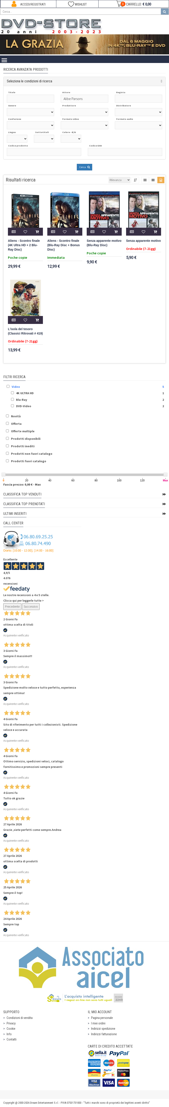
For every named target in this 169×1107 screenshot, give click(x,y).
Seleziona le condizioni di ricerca (29, 81)
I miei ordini (98, 1023)
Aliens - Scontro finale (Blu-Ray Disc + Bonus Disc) (63, 245)
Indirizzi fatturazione (104, 1034)
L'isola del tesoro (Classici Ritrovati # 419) (25, 331)
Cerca (84, 167)
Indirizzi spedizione (103, 1028)
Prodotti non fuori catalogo (31, 454)
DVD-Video (23, 406)
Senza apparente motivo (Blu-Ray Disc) (104, 243)
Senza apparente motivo (143, 240)
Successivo (31, 606)
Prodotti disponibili (25, 439)
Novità (16, 416)
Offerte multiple (23, 431)
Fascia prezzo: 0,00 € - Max (22, 484)
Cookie (11, 1028)
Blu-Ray (21, 400)
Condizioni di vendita (20, 1018)
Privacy (11, 1023)
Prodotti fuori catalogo (28, 461)
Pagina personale (102, 1018)
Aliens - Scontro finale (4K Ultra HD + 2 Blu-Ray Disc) (24, 245)
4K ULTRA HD (25, 393)
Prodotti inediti (23, 446)
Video (16, 387)
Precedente (12, 606)
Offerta (16, 424)
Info (9, 1034)
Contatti (12, 1039)
